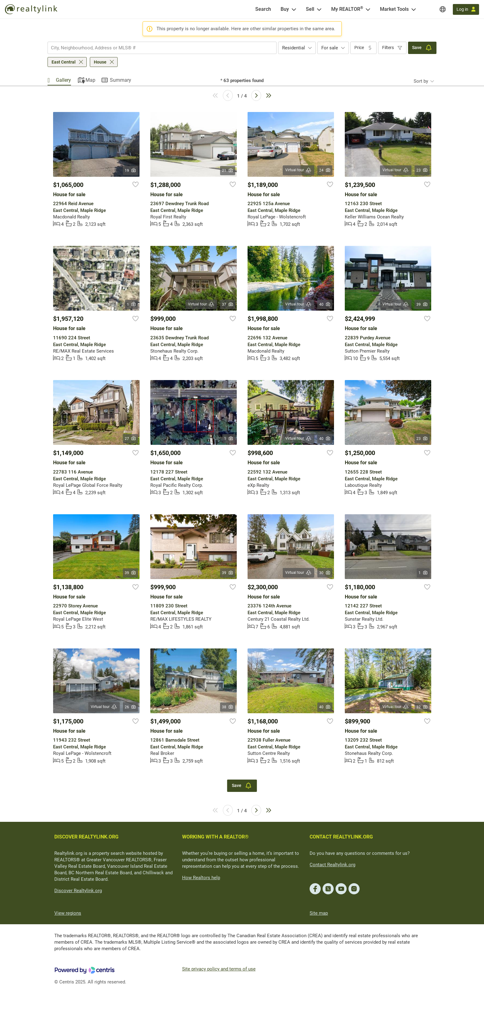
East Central (64, 62)
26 (130, 707)
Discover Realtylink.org (78, 890)
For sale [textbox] (329, 48)
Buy (285, 9)
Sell (310, 9)
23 (422, 170)
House (100, 62)
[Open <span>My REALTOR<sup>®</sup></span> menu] (367, 9)
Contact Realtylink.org (332, 864)
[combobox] (162, 48)
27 (130, 439)
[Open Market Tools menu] (413, 9)
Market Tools (394, 9)
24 (325, 170)
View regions (67, 913)
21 (227, 170)
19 (130, 170)
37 (227, 304)
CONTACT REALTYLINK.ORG (341, 837)
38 (227, 707)
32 (422, 707)
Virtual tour (298, 170)
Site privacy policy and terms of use (219, 969)
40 (325, 304)
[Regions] (442, 9)
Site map (319, 913)
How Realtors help (201, 877)
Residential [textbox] (293, 48)
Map (90, 80)
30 (325, 573)
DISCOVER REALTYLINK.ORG (86, 837)
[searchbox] (158, 47)
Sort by (421, 81)
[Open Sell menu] (319, 9)
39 (422, 304)
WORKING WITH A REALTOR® (215, 837)
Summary (120, 80)
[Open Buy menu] (293, 9)
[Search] (263, 9)
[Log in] (466, 9)
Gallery (63, 80)
